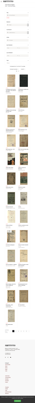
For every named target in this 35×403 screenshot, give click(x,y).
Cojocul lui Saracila (9, 206)
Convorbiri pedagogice (10, 244)
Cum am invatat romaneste (23, 244)
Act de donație (7, 364)
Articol (6, 367)
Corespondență (7, 377)
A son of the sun (21, 110)
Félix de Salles (8, 227)
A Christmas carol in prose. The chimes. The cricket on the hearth (11, 90)
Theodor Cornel (8, 188)
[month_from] (12, 55)
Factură (6, 382)
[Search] (18, 15)
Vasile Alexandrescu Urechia (10, 265)
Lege (6, 390)
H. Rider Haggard (8, 150)
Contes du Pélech (9, 225)
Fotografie (7, 387)
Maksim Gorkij (8, 286)
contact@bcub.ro (8, 353)
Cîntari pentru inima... (10, 187)
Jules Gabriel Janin (21, 226)
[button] (1, 1)
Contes (19, 206)
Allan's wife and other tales (23, 149)
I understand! (17, 400)
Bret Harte (7, 112)
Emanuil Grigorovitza (21, 170)
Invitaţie (6, 388)
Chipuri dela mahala (9, 167)
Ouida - (7, 325)
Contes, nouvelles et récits (23, 225)
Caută (8, 17)
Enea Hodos (8, 246)
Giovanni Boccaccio (21, 208)
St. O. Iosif (19, 189)
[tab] (16, 71)
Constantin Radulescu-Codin (10, 208)
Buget (6, 369)
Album (6, 366)
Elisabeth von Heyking (22, 306)
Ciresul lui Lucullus (21, 187)
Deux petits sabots (9, 324)
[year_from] (12, 48)
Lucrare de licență (8, 391)
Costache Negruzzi (9, 132)
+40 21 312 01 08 (7, 354)
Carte (7, 108)
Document (7, 380)
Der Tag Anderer (21, 304)
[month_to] (23, 55)
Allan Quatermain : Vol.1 (22, 129)
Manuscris (7, 393)
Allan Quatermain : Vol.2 (10, 149)
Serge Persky (8, 287)
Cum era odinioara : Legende (11, 264)
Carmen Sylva (20, 91)
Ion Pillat (19, 246)
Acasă (6, 6)
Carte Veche (7, 375)
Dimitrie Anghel (20, 188)
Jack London (20, 111)
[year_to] (23, 48)
